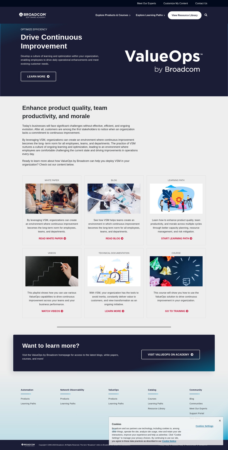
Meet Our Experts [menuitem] (198, 408)
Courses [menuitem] (152, 399)
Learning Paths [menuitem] (28, 403)
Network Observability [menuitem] (72, 390)
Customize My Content (175, 3)
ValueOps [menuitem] (113, 390)
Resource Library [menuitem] (156, 408)
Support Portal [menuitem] (196, 413)
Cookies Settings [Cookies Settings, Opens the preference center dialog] (204, 426)
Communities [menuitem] (196, 403)
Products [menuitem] (25, 399)
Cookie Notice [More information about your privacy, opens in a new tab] (169, 441)
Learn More (36, 76)
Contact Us (201, 3)
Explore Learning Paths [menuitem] (149, 15)
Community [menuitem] (195, 390)
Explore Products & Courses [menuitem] (112, 15)
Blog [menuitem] (191, 399)
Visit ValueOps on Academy (168, 354)
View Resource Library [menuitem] (185, 15)
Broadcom (60, 445)
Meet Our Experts (146, 3)
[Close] (220, 421)
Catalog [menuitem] (152, 390)
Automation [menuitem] (27, 390)
